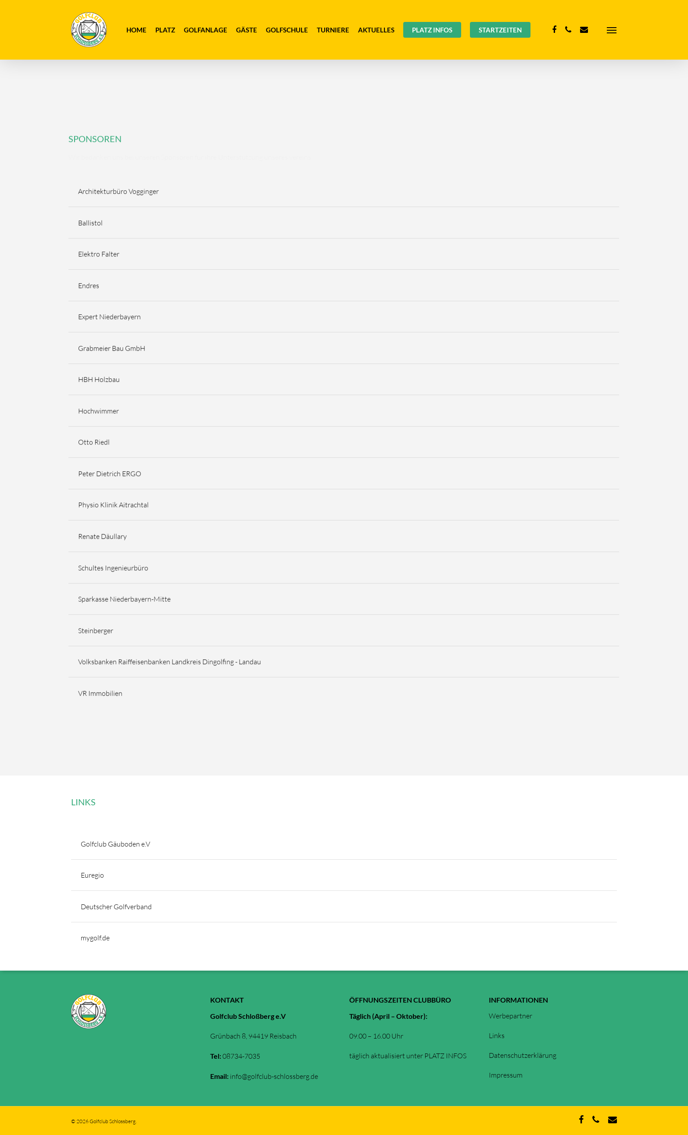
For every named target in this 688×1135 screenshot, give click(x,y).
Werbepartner (510, 1015)
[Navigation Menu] (612, 29)
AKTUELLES (376, 30)
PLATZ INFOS (432, 30)
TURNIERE (333, 30)
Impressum (506, 1075)
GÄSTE (246, 30)
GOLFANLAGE (205, 30)
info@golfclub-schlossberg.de (274, 1076)
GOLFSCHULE (287, 30)
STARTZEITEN (500, 30)
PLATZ (165, 30)
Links (497, 1035)
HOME (136, 30)
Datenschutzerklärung (522, 1055)
